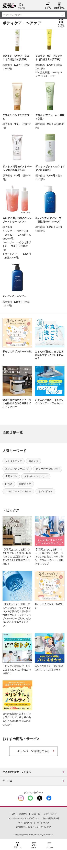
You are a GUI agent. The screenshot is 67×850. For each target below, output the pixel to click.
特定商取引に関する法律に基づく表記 (33, 827)
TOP (12, 814)
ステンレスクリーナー (36, 476)
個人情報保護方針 (51, 818)
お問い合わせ (50, 814)
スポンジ (33, 461)
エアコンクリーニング (17, 468)
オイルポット (45, 491)
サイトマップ (43, 823)
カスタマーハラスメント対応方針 (23, 818)
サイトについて (25, 823)
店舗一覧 (36, 814)
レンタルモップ (13, 461)
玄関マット (11, 476)
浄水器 (8, 483)
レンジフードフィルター (18, 491)
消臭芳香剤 (25, 483)
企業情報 (23, 814)
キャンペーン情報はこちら (33, 751)
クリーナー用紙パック (48, 468)
